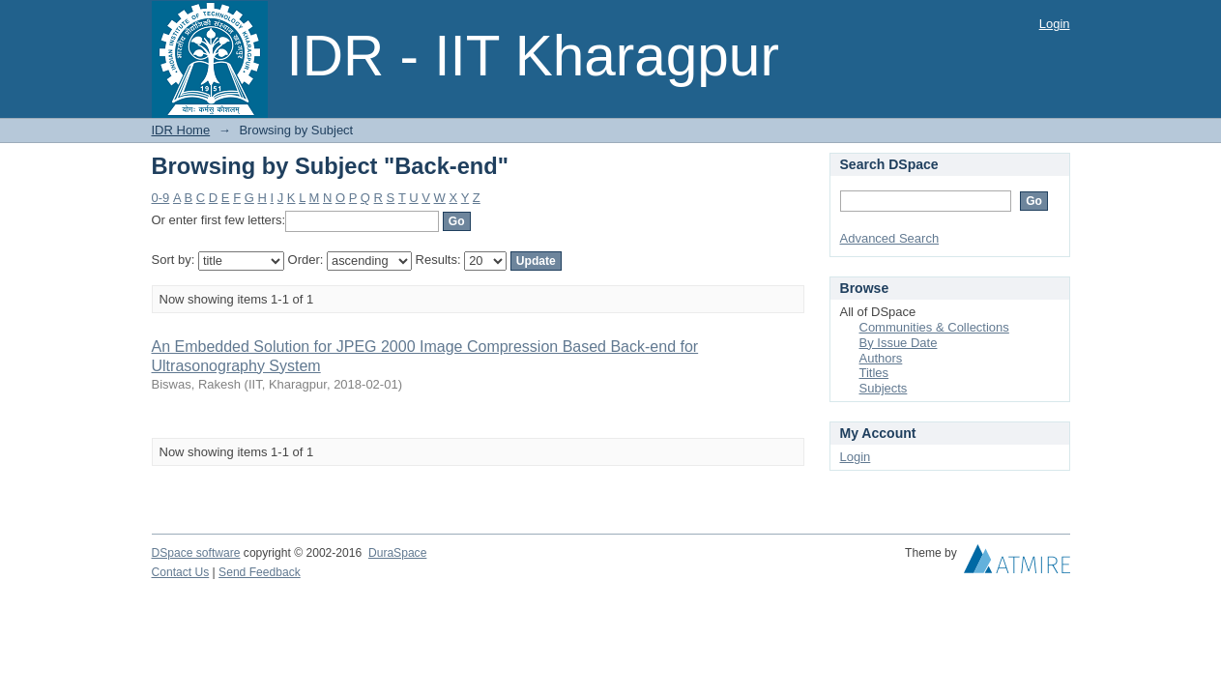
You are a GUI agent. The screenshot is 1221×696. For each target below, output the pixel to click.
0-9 (161, 197)
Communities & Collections (934, 327)
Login (1054, 23)
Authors (881, 358)
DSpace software (196, 553)
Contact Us (181, 572)
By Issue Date (898, 342)
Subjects (883, 388)
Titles (874, 372)
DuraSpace (397, 553)
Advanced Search (890, 238)
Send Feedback (259, 572)
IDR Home (181, 130)
